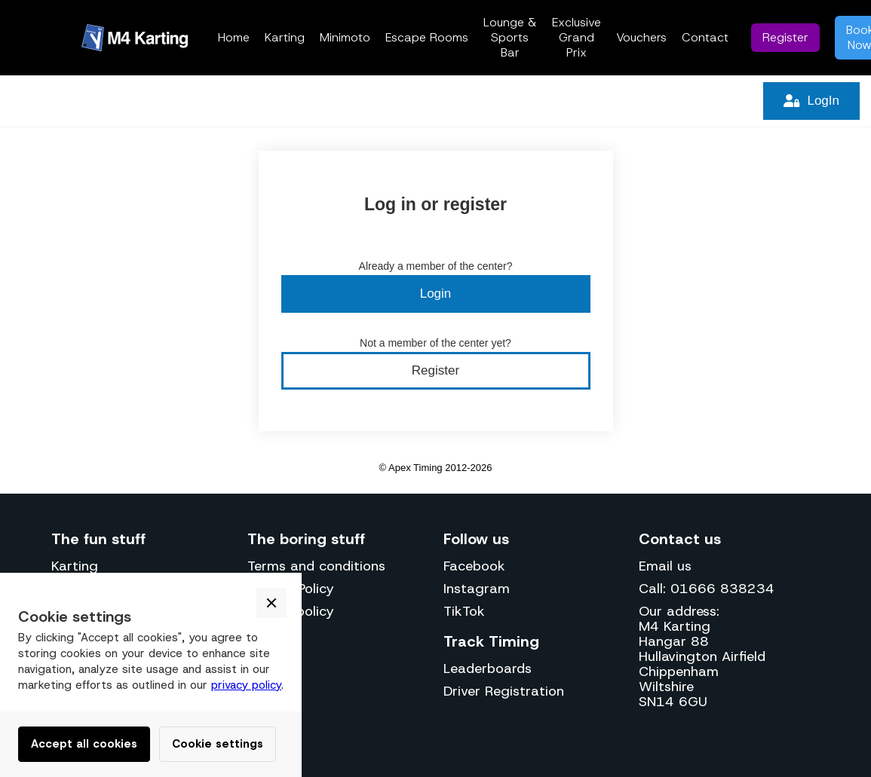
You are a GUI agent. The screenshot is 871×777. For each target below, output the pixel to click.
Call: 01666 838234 (706, 588)
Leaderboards (487, 668)
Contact (705, 37)
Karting (285, 37)
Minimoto (345, 37)
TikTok (464, 611)
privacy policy (246, 685)
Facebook (474, 566)
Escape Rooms (426, 37)
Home (234, 37)
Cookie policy (290, 611)
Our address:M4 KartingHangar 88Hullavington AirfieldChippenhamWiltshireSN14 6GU (702, 656)
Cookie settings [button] (217, 743)
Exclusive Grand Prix (576, 37)
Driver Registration (503, 691)
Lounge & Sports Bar (510, 37)
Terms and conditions (316, 566)
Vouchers (641, 37)
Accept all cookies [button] (84, 743)
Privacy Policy (290, 588)
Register (785, 37)
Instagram (476, 588)
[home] (134, 37)
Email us (665, 566)
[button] (271, 603)
